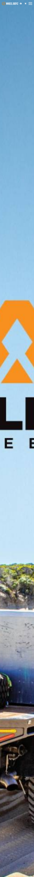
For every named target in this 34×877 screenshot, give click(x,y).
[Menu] (30, 3)
